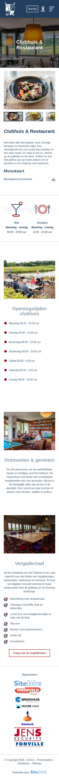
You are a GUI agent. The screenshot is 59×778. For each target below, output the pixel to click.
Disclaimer (23, 763)
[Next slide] (51, 90)
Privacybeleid (44, 760)
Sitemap (36, 763)
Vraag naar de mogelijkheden (29, 656)
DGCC (30, 760)
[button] (13, 116)
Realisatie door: (29, 772)
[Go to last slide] (7, 90)
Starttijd (32, 9)
